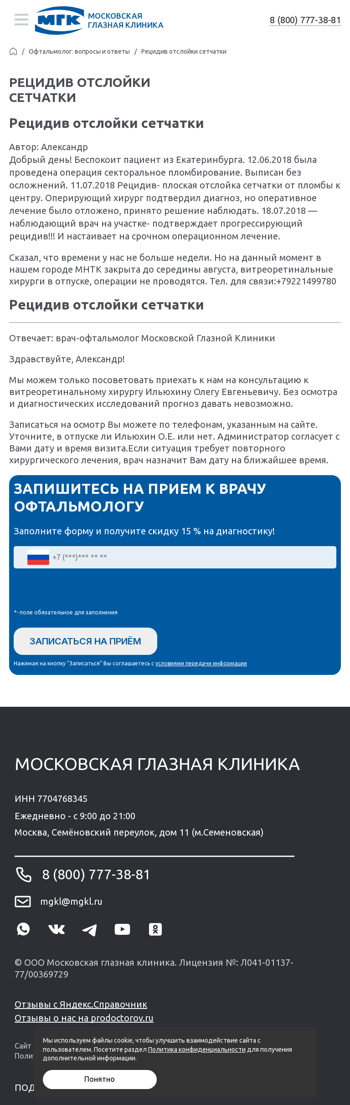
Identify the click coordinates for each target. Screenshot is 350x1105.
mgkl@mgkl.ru (71, 901)
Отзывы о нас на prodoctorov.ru (84, 1018)
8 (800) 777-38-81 (305, 20)
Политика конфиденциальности (197, 1049)
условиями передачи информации (201, 663)
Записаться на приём (85, 641)
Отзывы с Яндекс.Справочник (81, 1004)
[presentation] (83, 590)
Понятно (99, 1079)
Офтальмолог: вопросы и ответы (79, 51)
